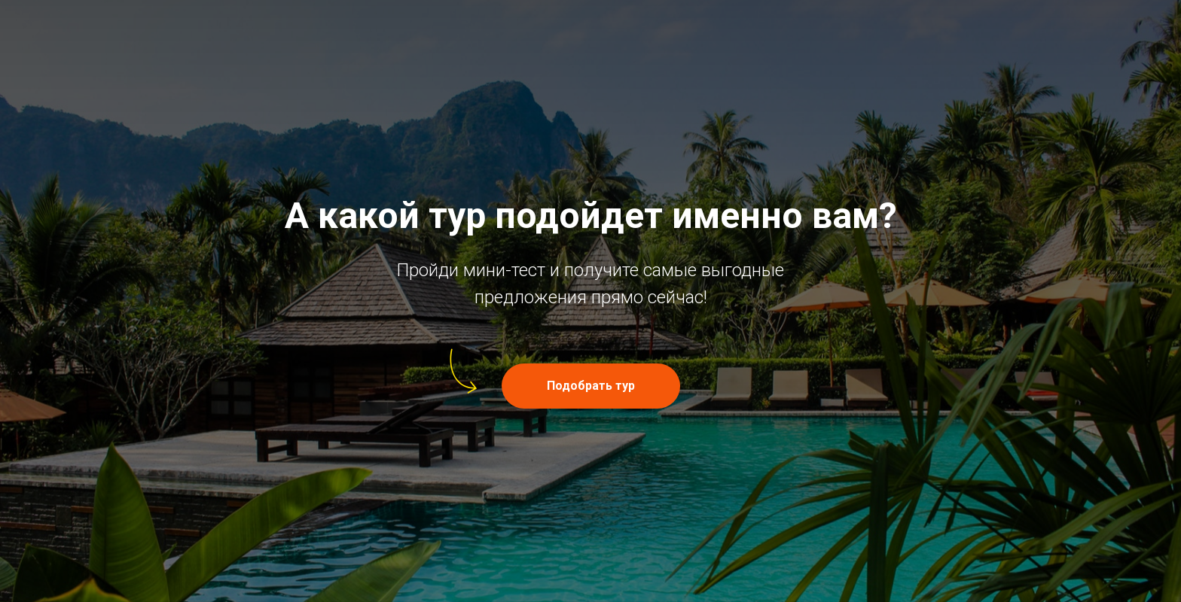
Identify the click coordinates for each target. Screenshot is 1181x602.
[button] (591, 386)
